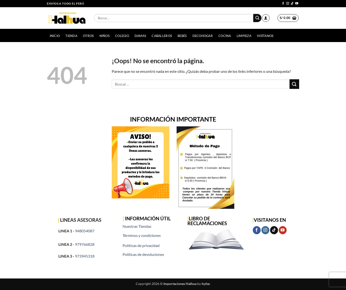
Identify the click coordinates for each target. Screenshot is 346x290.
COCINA (224, 36)
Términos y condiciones (142, 235)
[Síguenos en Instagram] (287, 3)
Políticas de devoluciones (143, 254)
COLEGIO (122, 36)
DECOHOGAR (202, 36)
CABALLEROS (162, 36)
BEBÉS (182, 36)
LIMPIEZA (244, 36)
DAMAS (140, 36)
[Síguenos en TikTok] (292, 3)
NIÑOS (104, 36)
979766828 (84, 244)
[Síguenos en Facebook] (283, 3)
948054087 (84, 230)
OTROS (88, 36)
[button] (266, 18)
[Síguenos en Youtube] (296, 3)
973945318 (84, 256)
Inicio (55, 36)
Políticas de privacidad (141, 245)
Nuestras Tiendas (137, 226)
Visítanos (265, 36)
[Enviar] (257, 18)
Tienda (71, 36)
